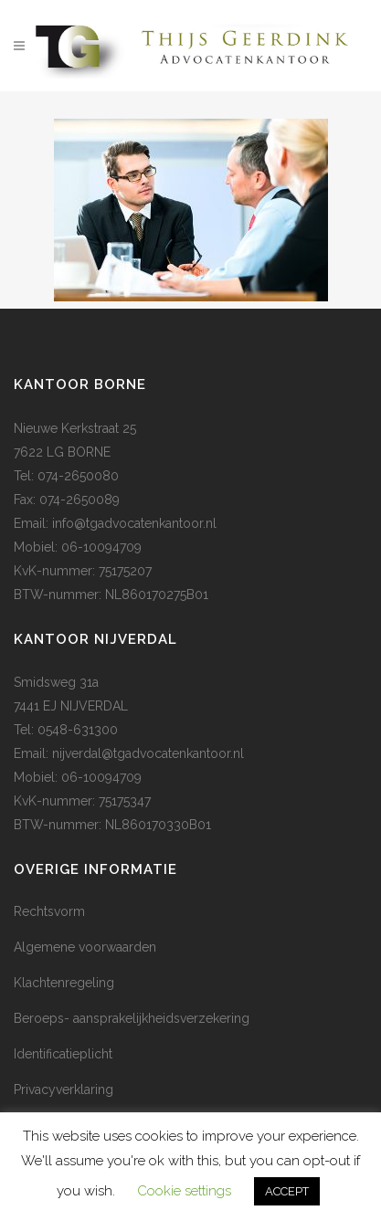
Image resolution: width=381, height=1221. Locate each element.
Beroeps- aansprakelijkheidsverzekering (131, 1018)
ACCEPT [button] (287, 1191)
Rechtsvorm (49, 911)
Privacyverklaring (63, 1089)
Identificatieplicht (63, 1054)
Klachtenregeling (64, 982)
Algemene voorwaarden (85, 947)
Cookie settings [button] (184, 1191)
